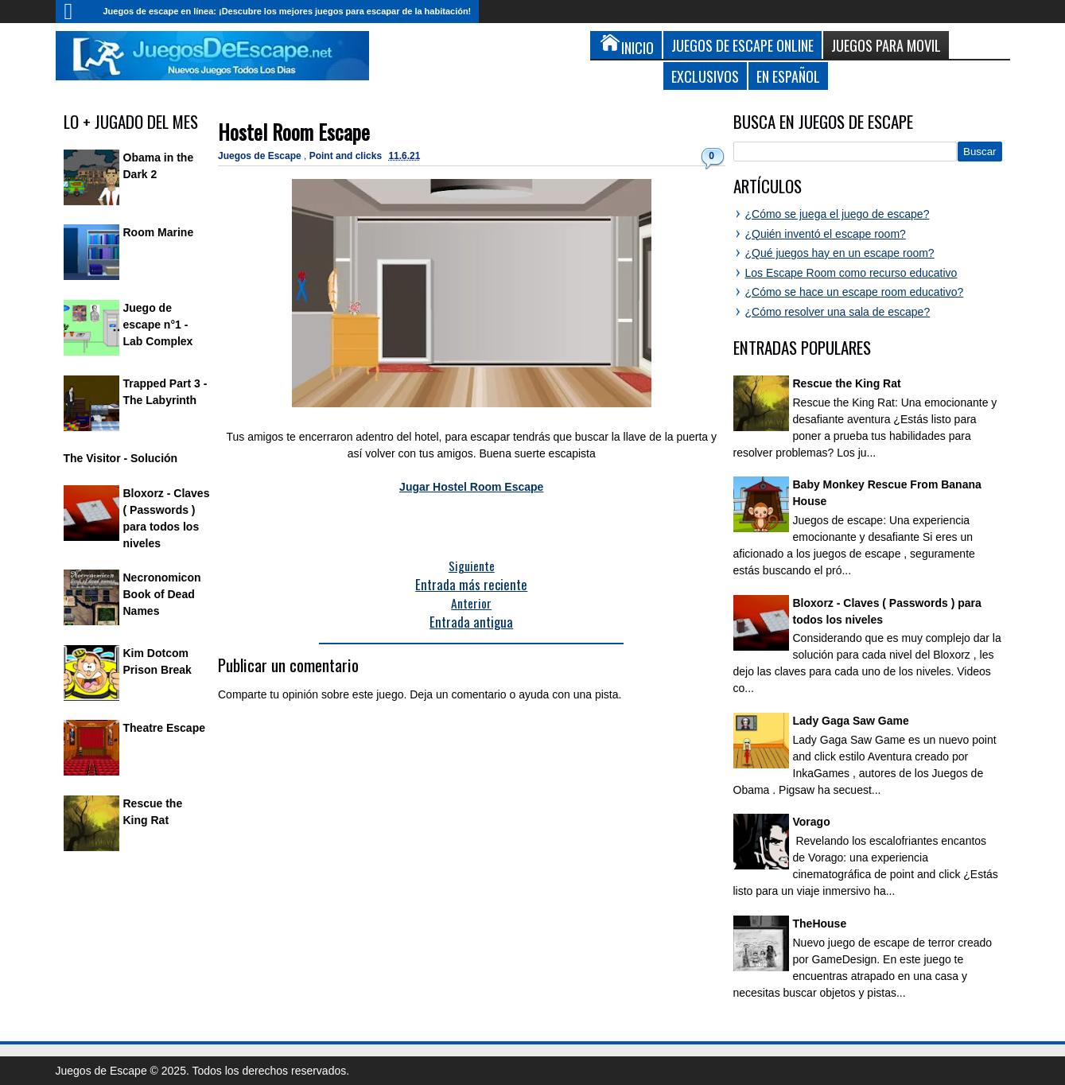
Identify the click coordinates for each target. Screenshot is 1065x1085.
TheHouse (820, 923)
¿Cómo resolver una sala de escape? (838, 311)
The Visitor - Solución (121, 458)
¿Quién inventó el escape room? (825, 234)
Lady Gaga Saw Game (851, 720)
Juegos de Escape (261, 155)
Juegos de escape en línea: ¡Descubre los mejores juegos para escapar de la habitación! (287, 11)
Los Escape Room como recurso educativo (851, 272)
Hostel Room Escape (294, 131)
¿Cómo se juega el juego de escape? (837, 214)
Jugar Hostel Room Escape (471, 486)
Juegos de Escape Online (742, 45)
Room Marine (158, 232)
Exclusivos (705, 76)
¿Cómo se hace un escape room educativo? (854, 292)
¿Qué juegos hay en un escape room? (840, 253)
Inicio (75, 11)
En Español (788, 76)
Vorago (811, 821)
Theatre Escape (164, 727)
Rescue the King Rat (847, 383)
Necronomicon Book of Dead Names (162, 594)
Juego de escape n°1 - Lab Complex (158, 324)
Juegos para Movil (886, 45)
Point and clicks (347, 155)
